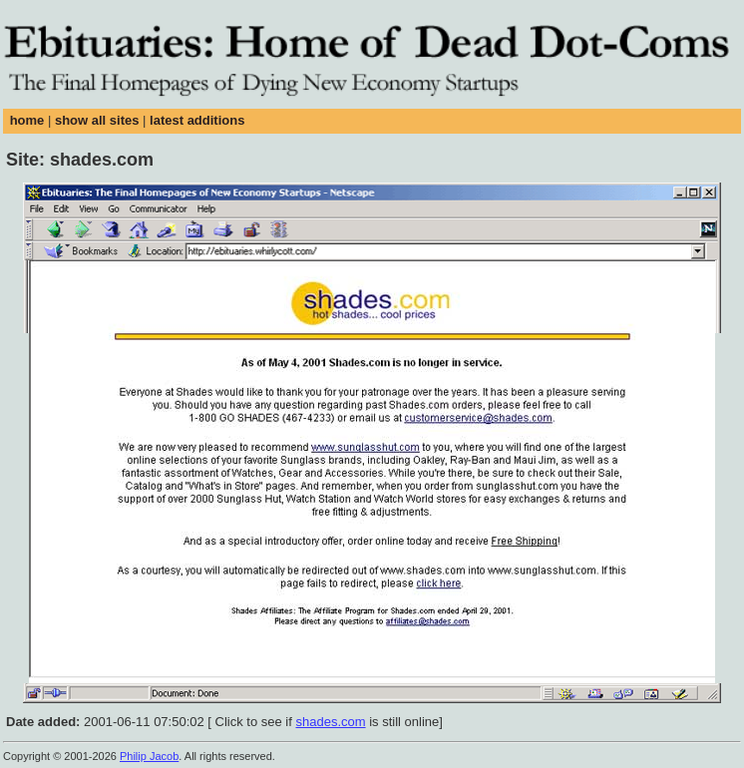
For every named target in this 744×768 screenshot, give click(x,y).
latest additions (197, 120)
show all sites (97, 120)
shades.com (330, 721)
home (27, 120)
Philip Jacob (149, 756)
